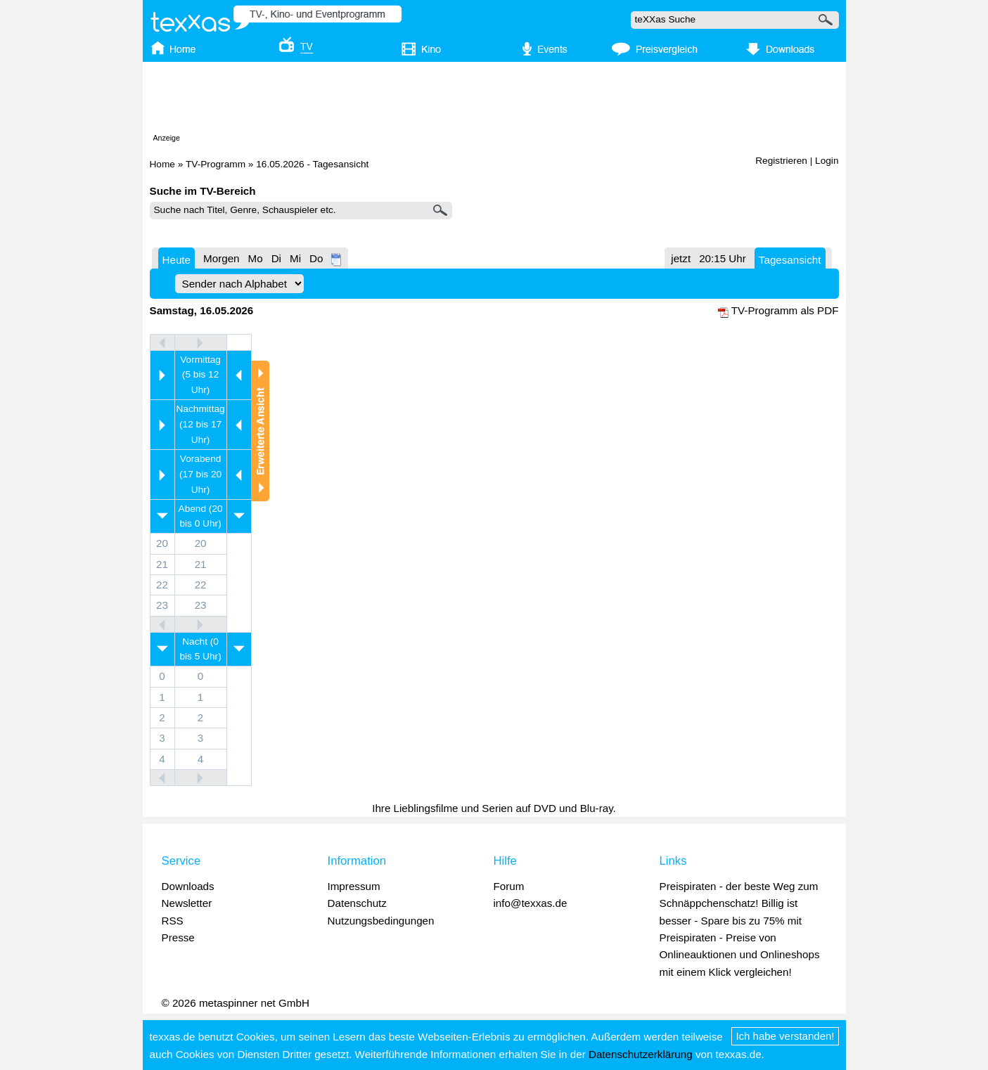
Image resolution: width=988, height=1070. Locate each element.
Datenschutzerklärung (641, 1054)
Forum (509, 886)
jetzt (681, 258)
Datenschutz (357, 903)
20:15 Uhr (722, 258)
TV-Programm (215, 164)
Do (316, 258)
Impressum (354, 886)
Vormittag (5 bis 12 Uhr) (200, 375)
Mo (255, 258)
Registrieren (781, 160)
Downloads (188, 886)
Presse (178, 937)
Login (826, 160)
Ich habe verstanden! (785, 1036)
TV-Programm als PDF (785, 310)
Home (162, 164)
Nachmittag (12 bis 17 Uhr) (201, 424)
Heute (176, 260)
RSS (173, 921)
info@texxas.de (530, 903)
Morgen (221, 258)
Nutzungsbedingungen (381, 921)
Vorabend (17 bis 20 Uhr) (200, 474)
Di (276, 258)
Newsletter (187, 903)
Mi (295, 258)
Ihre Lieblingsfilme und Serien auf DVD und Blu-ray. (494, 808)
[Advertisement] (494, 100)
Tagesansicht (790, 260)
